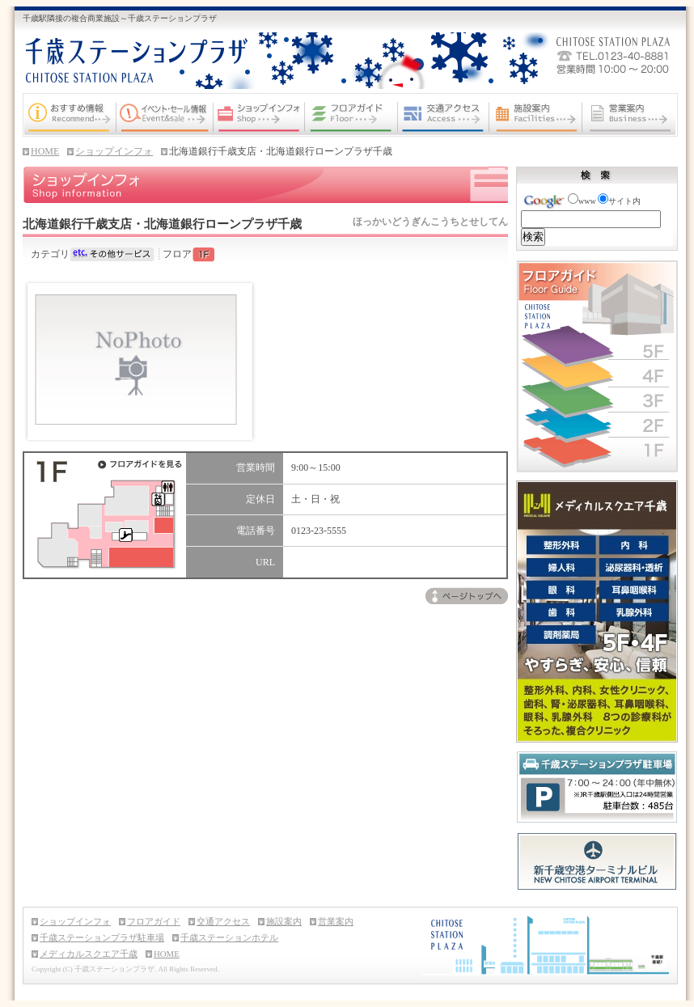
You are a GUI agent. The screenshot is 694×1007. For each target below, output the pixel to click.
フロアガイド (153, 921)
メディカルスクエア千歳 (89, 953)
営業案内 (335, 921)
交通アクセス (223, 921)
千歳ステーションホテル (229, 937)
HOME (45, 151)
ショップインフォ (114, 151)
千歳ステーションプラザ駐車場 (102, 937)
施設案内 (284, 921)
